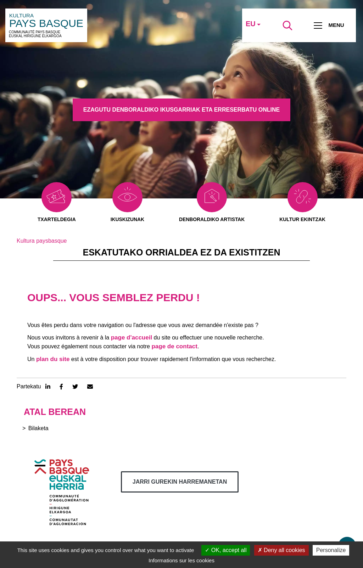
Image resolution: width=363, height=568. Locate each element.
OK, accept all (225, 550)
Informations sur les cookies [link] (181, 560)
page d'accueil (131, 337)
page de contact (174, 346)
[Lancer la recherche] (287, 25)
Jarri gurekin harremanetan (180, 482)
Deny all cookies (281, 550)
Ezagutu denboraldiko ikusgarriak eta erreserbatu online (181, 110)
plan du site (52, 359)
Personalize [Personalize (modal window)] (331, 550)
